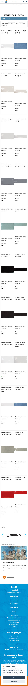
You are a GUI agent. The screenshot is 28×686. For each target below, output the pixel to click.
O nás (14, 613)
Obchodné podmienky (14, 624)
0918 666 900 (15, 590)
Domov (14, 611)
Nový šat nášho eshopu (8, 562)
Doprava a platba (14, 615)
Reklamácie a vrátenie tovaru (14, 618)
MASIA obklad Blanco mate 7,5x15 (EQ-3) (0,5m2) (20, 344)
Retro (17, 5)
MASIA (20, 5)
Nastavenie (14, 681)
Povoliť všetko (14, 677)
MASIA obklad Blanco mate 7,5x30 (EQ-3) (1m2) (6, 389)
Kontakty (14, 626)
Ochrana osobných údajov (14, 620)
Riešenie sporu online (14, 622)
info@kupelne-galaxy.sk (15, 592)
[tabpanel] (14, 563)
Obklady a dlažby (11, 5)
